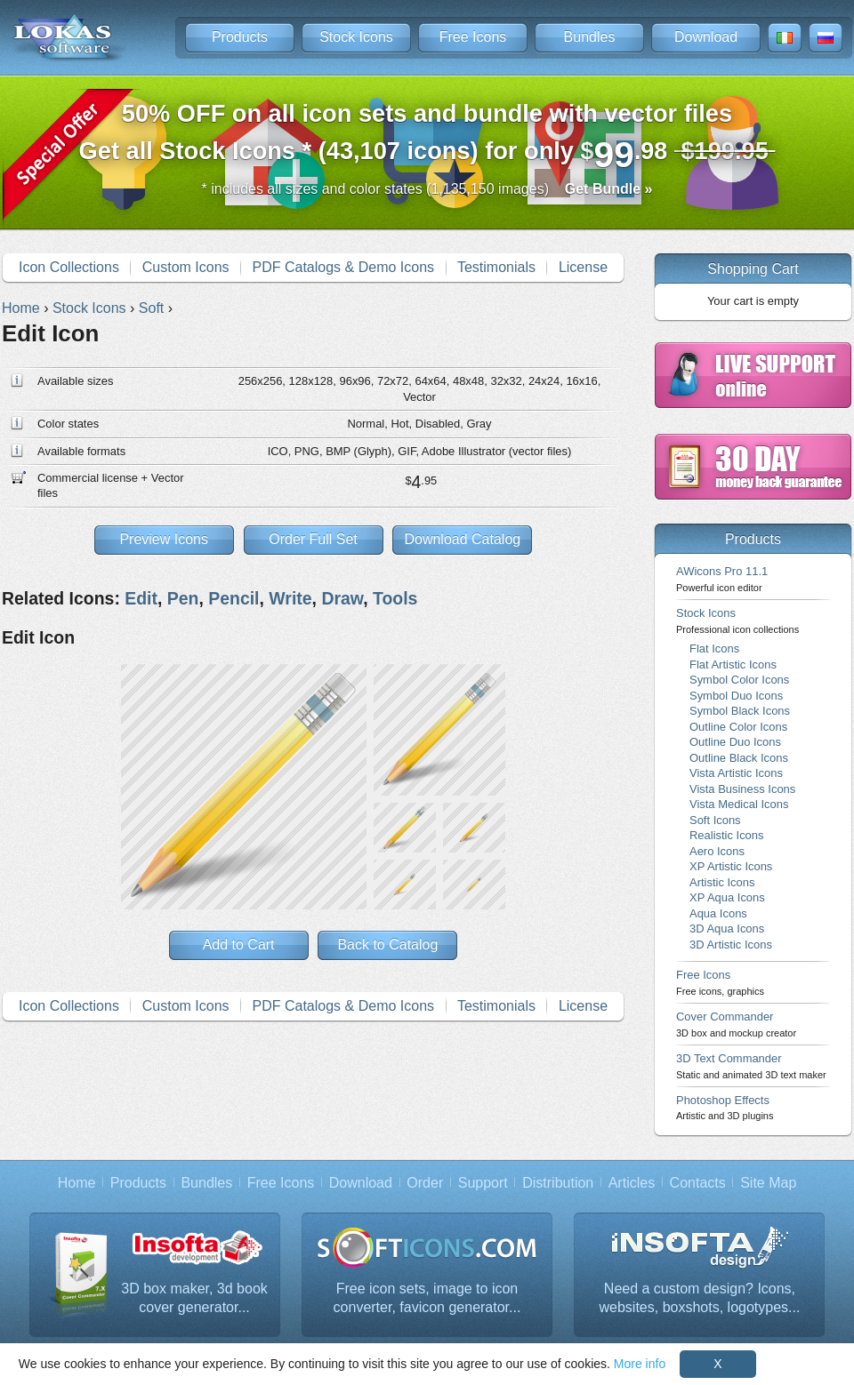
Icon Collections (69, 267)
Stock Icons (356, 36)
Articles (631, 1182)
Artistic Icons (721, 882)
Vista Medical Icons (738, 804)
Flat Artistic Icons (733, 664)
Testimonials (496, 267)
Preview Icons (163, 539)
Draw (342, 598)
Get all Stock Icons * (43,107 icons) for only (427, 137)
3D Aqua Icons (726, 928)
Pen (183, 598)
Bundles (590, 36)
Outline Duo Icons (735, 742)
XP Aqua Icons (727, 897)
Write (290, 598)
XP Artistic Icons (730, 866)
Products (240, 36)
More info (639, 1364)
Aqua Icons (718, 913)
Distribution (557, 1182)
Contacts (698, 1182)
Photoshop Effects (724, 1107)
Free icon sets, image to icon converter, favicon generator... (427, 1298)
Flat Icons (714, 648)
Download (705, 36)
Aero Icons (717, 851)
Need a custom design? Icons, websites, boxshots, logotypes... (700, 1298)
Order (425, 1182)
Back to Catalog (387, 944)
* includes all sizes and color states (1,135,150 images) (427, 188)
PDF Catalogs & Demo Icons (344, 267)
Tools (395, 598)
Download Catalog (462, 539)
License (583, 267)
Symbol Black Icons (739, 710)
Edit (141, 598)
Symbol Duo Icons (736, 695)
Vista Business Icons (742, 789)
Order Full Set (313, 539)
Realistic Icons (726, 835)
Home (77, 1182)
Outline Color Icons (738, 726)
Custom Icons (186, 267)
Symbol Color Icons (739, 679)
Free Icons (473, 36)
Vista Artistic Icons (736, 773)
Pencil (233, 598)
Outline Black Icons (738, 758)
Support (483, 1182)
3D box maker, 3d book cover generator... (194, 1298)
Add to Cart (239, 944)
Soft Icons (715, 820)
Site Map (768, 1182)
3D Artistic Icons (730, 944)
